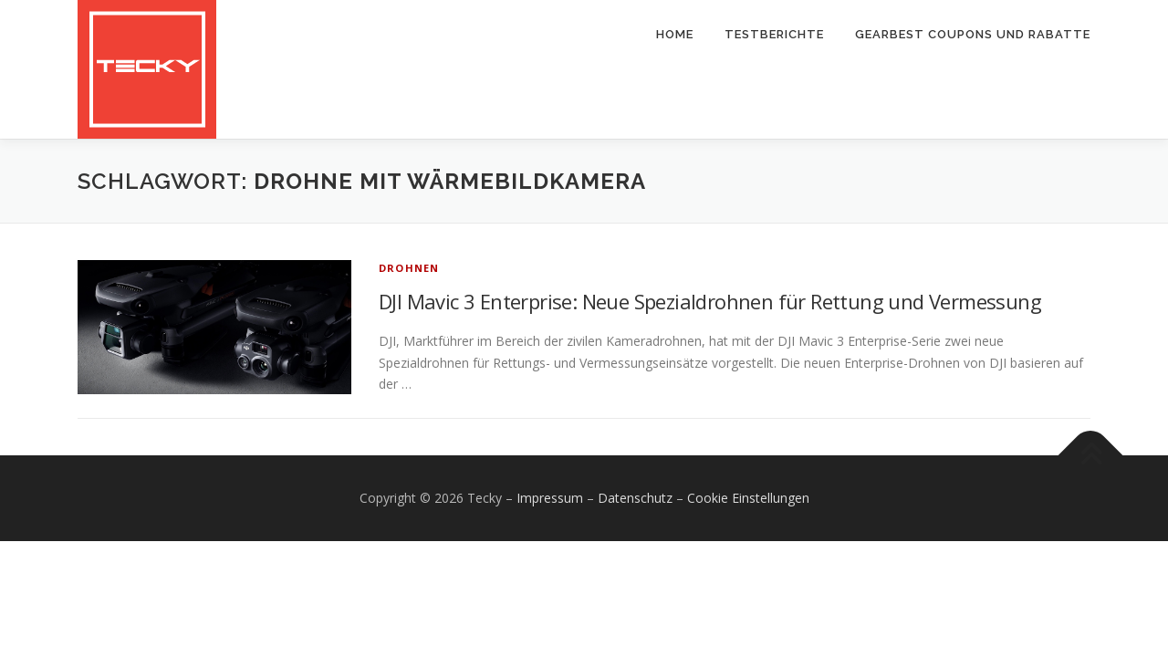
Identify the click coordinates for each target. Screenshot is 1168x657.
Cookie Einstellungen (748, 497)
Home (675, 34)
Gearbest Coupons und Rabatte (972, 34)
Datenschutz (635, 497)
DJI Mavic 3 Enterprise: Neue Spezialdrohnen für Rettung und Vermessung (710, 301)
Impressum (549, 497)
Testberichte (774, 34)
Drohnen (409, 268)
